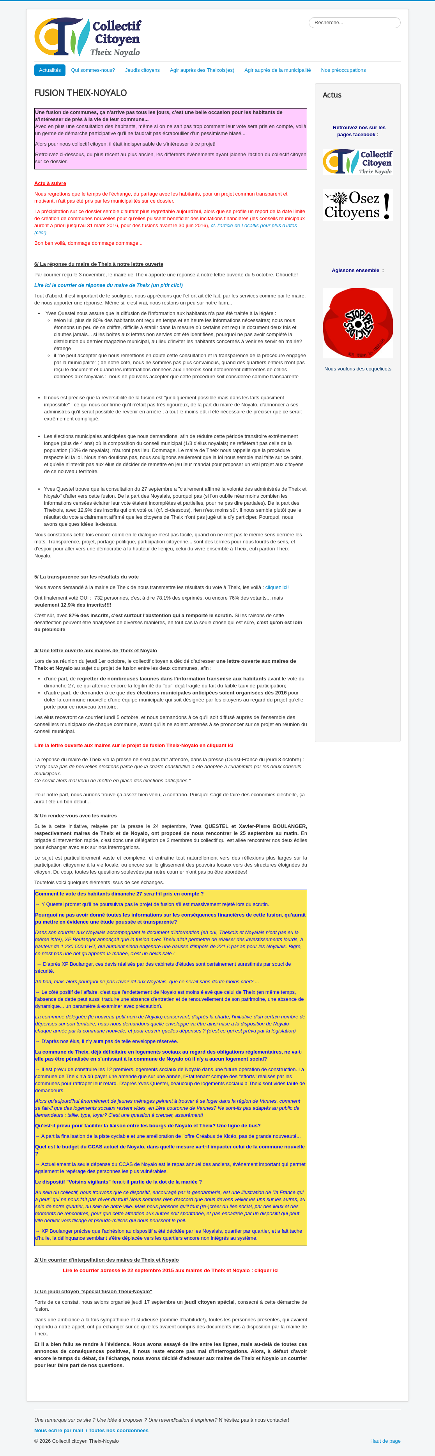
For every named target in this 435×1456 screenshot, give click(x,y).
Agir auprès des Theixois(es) (202, 70)
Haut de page (385, 1441)
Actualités (50, 70)
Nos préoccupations (343, 70)
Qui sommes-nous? (93, 70)
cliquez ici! (277, 587)
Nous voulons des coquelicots (357, 369)
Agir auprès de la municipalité (277, 70)
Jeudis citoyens (142, 70)
